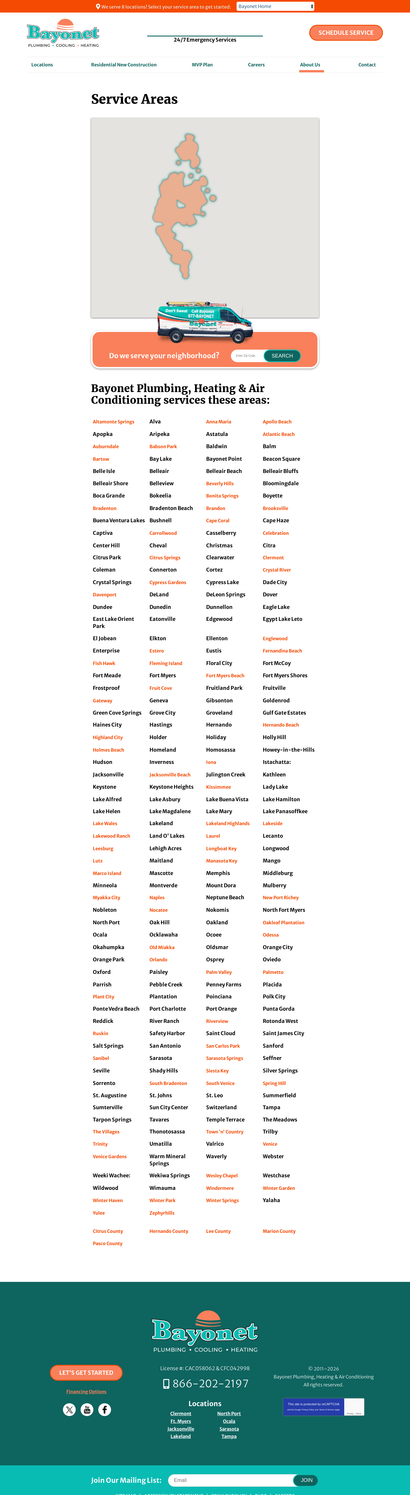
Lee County (220, 1211)
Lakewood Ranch (114, 825)
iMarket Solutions (168, 1482)
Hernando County (171, 1211)
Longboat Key (223, 837)
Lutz (98, 849)
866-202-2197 (205, 28)
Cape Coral (219, 517)
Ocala (229, 1398)
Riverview (218, 1005)
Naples (158, 885)
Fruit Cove (162, 681)
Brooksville (277, 505)
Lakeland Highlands (231, 813)
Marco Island (109, 861)
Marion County (281, 1211)
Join (307, 1456)
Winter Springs (225, 1181)
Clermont (275, 553)
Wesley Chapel (224, 1157)
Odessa (272, 921)
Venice (271, 1126)
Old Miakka (164, 933)
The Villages (108, 1114)
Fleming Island (168, 657)
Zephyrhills (164, 1193)
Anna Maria (221, 421)
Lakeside (274, 813)
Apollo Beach (279, 421)
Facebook (104, 1388)
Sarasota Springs (227, 1042)
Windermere (222, 1169)
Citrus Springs (167, 553)
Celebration (278, 530)
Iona (212, 753)
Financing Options (86, 1370)
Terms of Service (326, 1389)
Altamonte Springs (117, 421)
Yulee (99, 1193)
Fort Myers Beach (227, 669)
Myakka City (108, 885)
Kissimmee (220, 777)
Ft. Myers (180, 1398)
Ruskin (101, 1017)
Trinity (101, 1126)
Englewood (277, 633)
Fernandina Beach (285, 645)
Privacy (350, 1393)
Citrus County (110, 1211)
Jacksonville (180, 1405)
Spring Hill (276, 1065)
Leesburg (104, 837)
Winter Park (164, 1181)
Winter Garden (281, 1169)
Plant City (105, 981)
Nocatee (159, 897)
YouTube (87, 1388)
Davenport (106, 590)
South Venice (222, 1065)
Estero (157, 645)
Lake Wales (107, 813)
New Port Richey (283, 885)
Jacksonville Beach (172, 765)
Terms (358, 1393)
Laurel (214, 825)
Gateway (104, 693)
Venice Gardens (112, 1138)
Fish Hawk (106, 657)
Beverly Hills (221, 481)
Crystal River (279, 565)
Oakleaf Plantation (287, 909)
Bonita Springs (225, 493)
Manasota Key (224, 849)
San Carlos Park (226, 1030)
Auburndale (108, 445)
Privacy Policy (308, 1389)
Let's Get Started (86, 1351)
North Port (229, 1391)
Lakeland (180, 1412)
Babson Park (165, 445)
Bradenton (106, 505)
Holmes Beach (110, 741)
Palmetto (275, 957)
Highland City (110, 729)
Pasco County (110, 1223)
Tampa (229, 1412)
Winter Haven (110, 1181)
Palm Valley (220, 957)
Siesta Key (219, 1054)
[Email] (240, 1456)
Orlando (160, 945)
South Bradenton (171, 1065)
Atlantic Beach (281, 433)
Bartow (102, 457)
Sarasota (229, 1405)
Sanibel (102, 1042)
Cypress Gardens (170, 577)
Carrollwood (165, 530)
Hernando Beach (284, 717)
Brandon (217, 505)
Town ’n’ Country (227, 1114)
